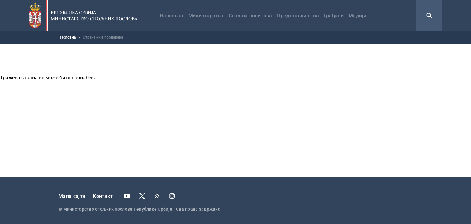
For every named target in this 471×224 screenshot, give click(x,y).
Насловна (171, 16)
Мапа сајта (72, 196)
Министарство (206, 16)
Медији (357, 16)
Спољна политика (250, 16)
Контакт (103, 196)
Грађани (334, 16)
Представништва (298, 16)
